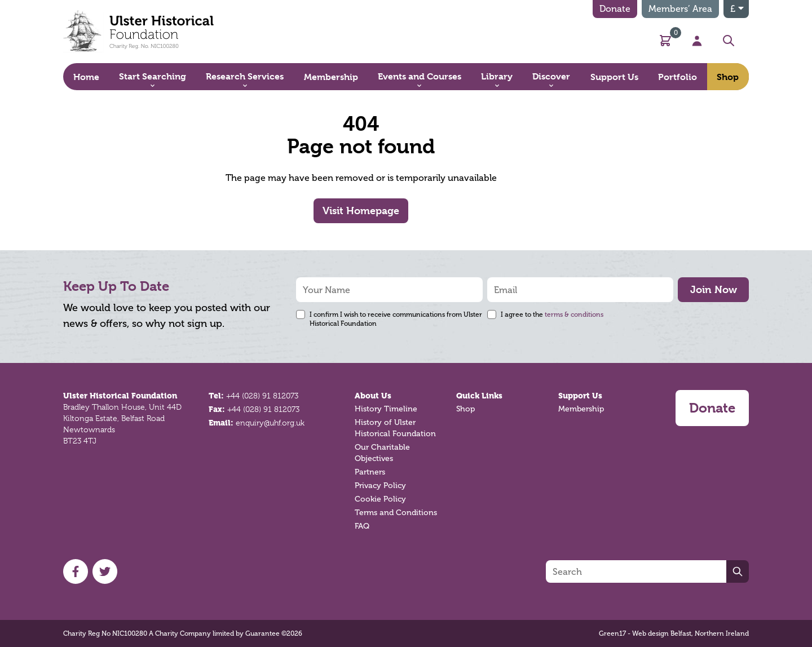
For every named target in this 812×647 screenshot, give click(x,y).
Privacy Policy (380, 485)
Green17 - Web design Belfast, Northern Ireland (674, 633)
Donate (614, 8)
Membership (581, 409)
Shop (465, 409)
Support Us (580, 395)
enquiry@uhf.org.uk (270, 422)
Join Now (713, 289)
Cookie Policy (380, 499)
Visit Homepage (361, 210)
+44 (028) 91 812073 (262, 395)
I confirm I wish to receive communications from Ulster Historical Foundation (396, 319)
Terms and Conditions (396, 512)
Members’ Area (680, 8)
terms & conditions (574, 314)
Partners (370, 472)
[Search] (636, 571)
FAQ (362, 526)
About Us (373, 395)
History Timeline (386, 409)
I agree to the (552, 314)
